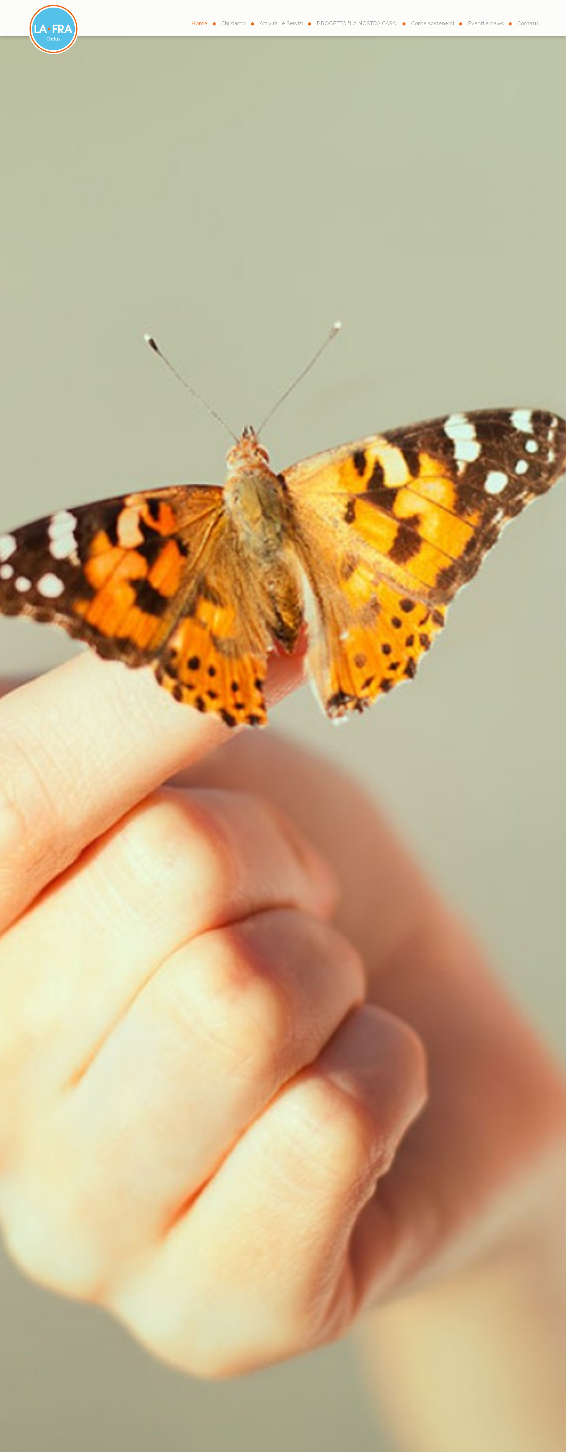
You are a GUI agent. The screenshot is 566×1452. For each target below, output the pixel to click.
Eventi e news (486, 23)
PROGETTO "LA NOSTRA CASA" (357, 23)
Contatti (527, 23)
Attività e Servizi (281, 23)
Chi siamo (233, 23)
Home (199, 23)
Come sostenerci (432, 23)
